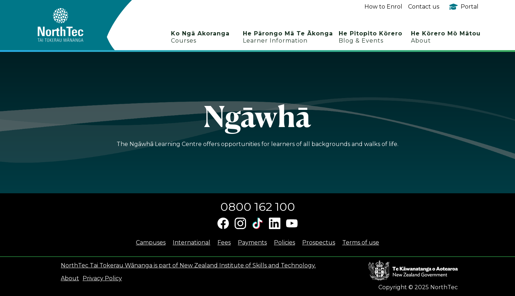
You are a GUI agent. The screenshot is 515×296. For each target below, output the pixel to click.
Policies (284, 242)
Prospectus (318, 242)
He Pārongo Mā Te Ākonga (288, 37)
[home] (73, 25)
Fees (224, 242)
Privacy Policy (102, 278)
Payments (252, 242)
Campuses (151, 242)
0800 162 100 (257, 207)
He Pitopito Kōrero (370, 37)
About (70, 278)
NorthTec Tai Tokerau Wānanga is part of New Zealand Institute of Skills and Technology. (188, 265)
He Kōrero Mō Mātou (446, 37)
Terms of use (360, 242)
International (191, 242)
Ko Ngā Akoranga (200, 37)
